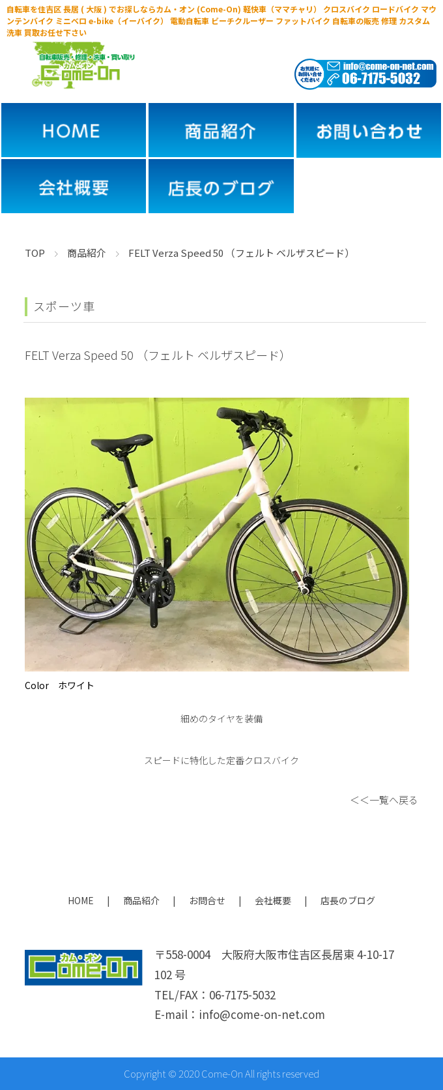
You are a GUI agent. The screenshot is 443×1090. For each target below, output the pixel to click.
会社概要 (273, 900)
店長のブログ (348, 900)
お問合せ (207, 900)
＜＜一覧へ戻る (384, 799)
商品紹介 (141, 900)
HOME (81, 900)
